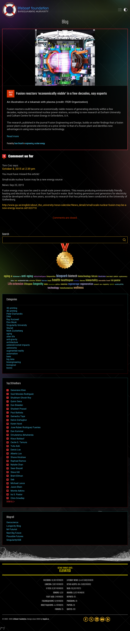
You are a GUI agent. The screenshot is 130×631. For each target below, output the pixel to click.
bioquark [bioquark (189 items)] (62, 276)
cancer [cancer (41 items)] (115, 277)
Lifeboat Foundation (19, 619)
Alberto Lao (16, 453)
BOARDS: (70, 593)
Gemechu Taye (18, 416)
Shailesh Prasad (18, 408)
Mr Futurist (11, 529)
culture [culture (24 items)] (12, 281)
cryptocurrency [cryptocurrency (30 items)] (123, 277)
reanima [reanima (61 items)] (64, 284)
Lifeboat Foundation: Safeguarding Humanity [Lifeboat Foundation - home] (58, 9)
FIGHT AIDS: (50, 597)
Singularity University (16, 325)
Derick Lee (16, 449)
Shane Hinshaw (18, 457)
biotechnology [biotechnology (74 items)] (84, 276)
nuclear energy (39, 143)
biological (11, 365)
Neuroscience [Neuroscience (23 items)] (51, 284)
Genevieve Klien (18, 390)
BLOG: (69, 588)
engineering (29, 143)
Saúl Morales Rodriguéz (22, 394)
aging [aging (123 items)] (7, 276)
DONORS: (56, 593)
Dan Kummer (17, 431)
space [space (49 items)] (112, 284)
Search (124, 240)
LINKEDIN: (48, 584)
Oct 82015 (10, 93)
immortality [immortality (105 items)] (92, 280)
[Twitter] (91, 619)
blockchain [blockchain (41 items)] (102, 277)
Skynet (9, 328)
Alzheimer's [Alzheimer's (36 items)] (17, 277)
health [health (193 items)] (56, 280)
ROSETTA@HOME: (47, 605)
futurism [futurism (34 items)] (44, 281)
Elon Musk (11, 322)
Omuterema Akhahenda (22, 435)
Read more (13, 136)
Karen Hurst (16, 423)
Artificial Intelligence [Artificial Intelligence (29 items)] (40, 277)
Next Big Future (13, 533)
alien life (10, 336)
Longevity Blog (13, 526)
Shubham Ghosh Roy (21, 397)
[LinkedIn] (97, 619)
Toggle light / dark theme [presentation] (125, 9)
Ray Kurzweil (12, 319)
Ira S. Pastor (16, 494)
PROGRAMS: (71, 601)
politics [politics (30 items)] (57, 284)
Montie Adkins (17, 490)
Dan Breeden (17, 405)
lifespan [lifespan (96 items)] (28, 284)
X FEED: (48, 588)
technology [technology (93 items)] (53, 288)
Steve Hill (15, 472)
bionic (9, 368)
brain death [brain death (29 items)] (109, 277)
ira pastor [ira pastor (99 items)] (116, 280)
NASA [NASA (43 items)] (46, 284)
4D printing (11, 311)
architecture (12, 342)
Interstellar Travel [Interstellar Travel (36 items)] (104, 281)
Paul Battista (17, 412)
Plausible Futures (14, 536)
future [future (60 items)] (38, 280)
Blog (65, 22)
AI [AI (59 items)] (11, 276)
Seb (12, 479)
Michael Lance (18, 483)
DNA (8, 316)
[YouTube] (102, 619)
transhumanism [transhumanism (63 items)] (66, 288)
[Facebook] (86, 619)
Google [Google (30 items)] (49, 281)
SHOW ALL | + (10, 502)
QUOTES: (70, 609)
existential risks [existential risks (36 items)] (23, 281)
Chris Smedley (17, 498)
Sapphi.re (46, 619)
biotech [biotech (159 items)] (72, 276)
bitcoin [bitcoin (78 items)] (94, 276)
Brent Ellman (17, 476)
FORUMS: (58, 609)
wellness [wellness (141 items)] (79, 288)
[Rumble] (108, 619)
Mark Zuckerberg (14, 330)
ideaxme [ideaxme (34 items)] (82, 281)
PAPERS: (70, 605)
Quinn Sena (16, 401)
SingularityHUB (13, 540)
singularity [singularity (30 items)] (106, 284)
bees (8, 356)
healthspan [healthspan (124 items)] (67, 280)
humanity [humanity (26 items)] (76, 281)
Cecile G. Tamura (19, 442)
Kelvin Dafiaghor (19, 420)
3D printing (11, 308)
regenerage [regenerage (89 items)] (73, 284)
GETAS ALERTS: (72, 584)
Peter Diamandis (14, 313)
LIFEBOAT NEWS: (72, 580)
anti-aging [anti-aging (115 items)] (27, 276)
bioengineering (13, 362)
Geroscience (12, 522)
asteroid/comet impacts (18, 345)
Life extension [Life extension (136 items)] (15, 284)
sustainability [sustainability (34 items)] (119, 285)
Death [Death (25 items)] (16, 281)
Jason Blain (16, 487)
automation (12, 353)
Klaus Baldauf (17, 438)
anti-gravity (11, 339)
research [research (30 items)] (96, 284)
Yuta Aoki (15, 446)
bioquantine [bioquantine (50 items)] (51, 276)
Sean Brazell (18, 143)
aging (9, 333)
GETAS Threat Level (65, 570)
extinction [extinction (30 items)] (32, 281)
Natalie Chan (17, 464)
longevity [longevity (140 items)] (38, 284)
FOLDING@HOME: (48, 601)
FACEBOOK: (47, 580)
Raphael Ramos (18, 461)
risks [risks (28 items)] (101, 284)
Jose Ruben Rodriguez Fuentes (25, 427)
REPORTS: (70, 597)
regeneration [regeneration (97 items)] (86, 284)
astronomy (11, 348)
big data (10, 359)
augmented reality (15, 350)
